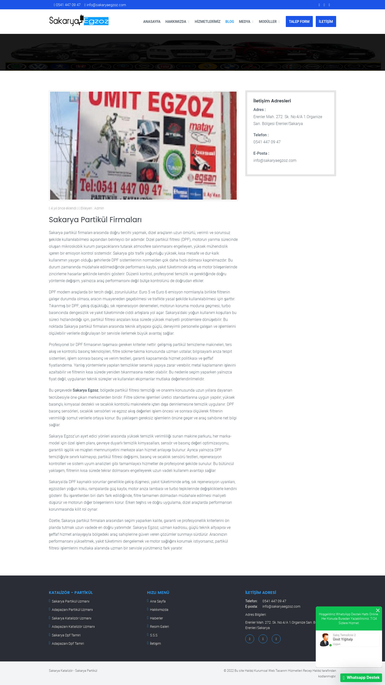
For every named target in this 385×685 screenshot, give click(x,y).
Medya (244, 22)
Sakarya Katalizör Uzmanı (71, 618)
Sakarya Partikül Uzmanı (70, 601)
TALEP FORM (299, 22)
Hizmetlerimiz (207, 22)
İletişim (155, 643)
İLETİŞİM (326, 22)
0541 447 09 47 (67, 4)
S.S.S (153, 635)
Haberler (156, 618)
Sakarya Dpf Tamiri (66, 635)
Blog (229, 22)
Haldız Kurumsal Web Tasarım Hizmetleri (273, 670)
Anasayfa (151, 22)
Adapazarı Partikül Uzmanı (72, 609)
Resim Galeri (159, 626)
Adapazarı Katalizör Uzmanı (73, 626)
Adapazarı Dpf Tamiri (68, 643)
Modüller (267, 22)
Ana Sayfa (158, 601)
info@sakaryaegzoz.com (105, 4)
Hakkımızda (175, 22)
